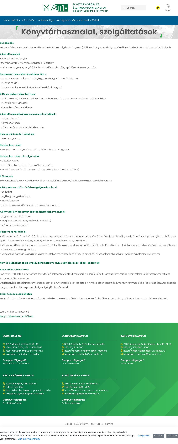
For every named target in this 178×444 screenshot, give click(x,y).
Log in (168, 7)
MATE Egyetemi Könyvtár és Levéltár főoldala (78, 20)
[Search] (136, 7)
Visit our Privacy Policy (29, 439)
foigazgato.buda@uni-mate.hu (22, 354)
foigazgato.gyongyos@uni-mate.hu (25, 393)
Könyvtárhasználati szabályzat (17, 316)
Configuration (143, 436)
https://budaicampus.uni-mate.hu (24, 350)
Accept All (158, 436)
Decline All (172, 436)
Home (7, 20)
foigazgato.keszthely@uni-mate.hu (83, 354)
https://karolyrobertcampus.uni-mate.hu (28, 390)
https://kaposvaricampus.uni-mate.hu (144, 350)
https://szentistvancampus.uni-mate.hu (86, 390)
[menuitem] (68, 424)
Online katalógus (46, 20)
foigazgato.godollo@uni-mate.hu (82, 393)
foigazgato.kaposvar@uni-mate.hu (142, 354)
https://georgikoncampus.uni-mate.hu (85, 350)
